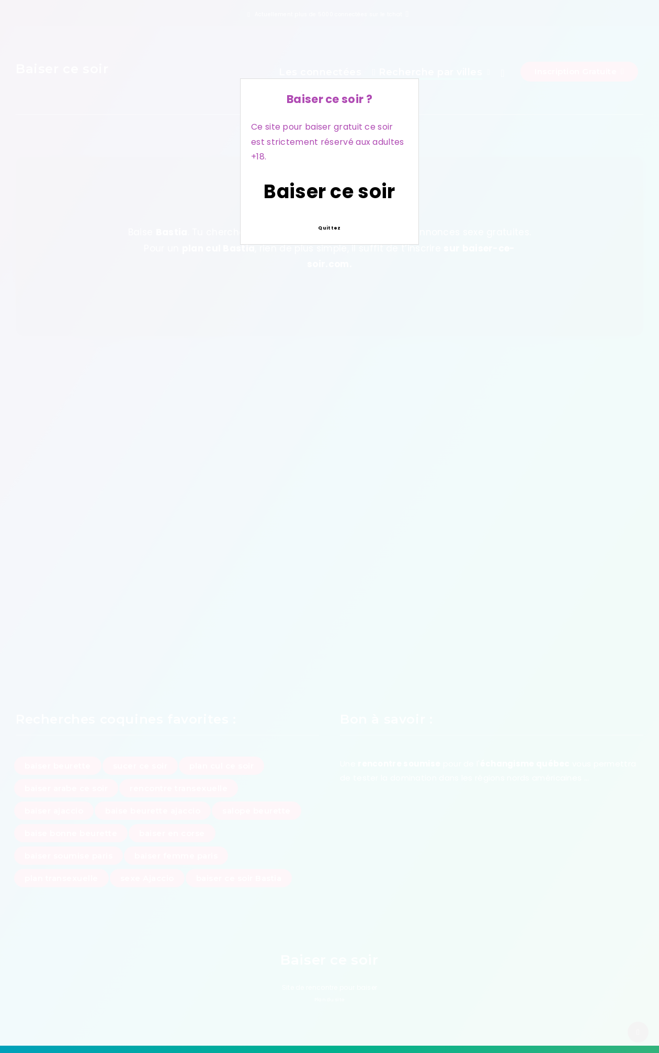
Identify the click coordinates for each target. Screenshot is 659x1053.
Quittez (329, 228)
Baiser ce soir (329, 191)
